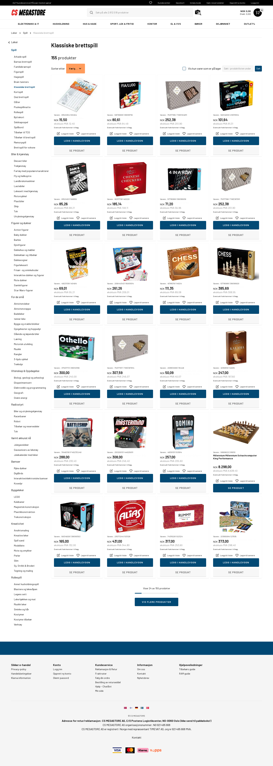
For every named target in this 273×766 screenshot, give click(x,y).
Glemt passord (61, 678)
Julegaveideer (21, 444)
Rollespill (18, 112)
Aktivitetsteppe (22, 308)
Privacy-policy (18, 669)
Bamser (15, 461)
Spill (14, 49)
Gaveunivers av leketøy (26, 449)
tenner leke (19, 318)
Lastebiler (19, 186)
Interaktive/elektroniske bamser (31, 478)
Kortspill (18, 91)
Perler (17, 555)
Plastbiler (19, 201)
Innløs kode (195, 3)
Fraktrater (101, 673)
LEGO (17, 496)
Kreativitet (17, 523)
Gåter (17, 102)
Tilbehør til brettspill (24, 137)
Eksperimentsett (23, 382)
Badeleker (19, 313)
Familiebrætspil (22, 66)
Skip (16, 206)
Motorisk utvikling (23, 344)
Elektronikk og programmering (30, 387)
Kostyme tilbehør (23, 619)
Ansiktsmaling (21, 530)
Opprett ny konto (237, 3)
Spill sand (19, 540)
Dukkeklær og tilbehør (25, 254)
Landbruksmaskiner (24, 181)
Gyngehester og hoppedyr (27, 328)
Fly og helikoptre (22, 175)
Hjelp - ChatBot (103, 686)
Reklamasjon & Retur (106, 669)
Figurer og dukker (21, 223)
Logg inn (255, 3)
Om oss (141, 669)
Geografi (18, 392)
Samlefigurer (21, 285)
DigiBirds (18, 473)
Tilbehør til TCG (22, 132)
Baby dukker (20, 234)
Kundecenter (164, 3)
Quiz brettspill (21, 97)
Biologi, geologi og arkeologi (29, 377)
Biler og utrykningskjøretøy (28, 411)
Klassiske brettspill (24, 86)
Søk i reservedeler (215, 3)
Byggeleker (17, 490)
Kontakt (141, 673)
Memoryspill (20, 142)
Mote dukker (20, 280)
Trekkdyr (18, 364)
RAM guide (184, 673)
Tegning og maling (23, 570)
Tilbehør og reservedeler (26, 426)
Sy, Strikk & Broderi (24, 565)
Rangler (18, 354)
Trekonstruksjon (22, 516)
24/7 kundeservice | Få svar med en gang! (32, 3)
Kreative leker (21, 535)
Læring (18, 339)
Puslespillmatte (22, 107)
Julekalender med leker (26, 454)
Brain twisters (21, 81)
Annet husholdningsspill (26, 584)
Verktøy (18, 624)
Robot (17, 421)
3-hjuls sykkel (21, 359)
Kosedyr (18, 483)
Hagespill (19, 76)
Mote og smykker (23, 550)
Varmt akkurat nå (21, 438)
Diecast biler (20, 160)
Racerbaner (20, 416)
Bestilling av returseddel (108, 682)
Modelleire (19, 545)
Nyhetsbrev (143, 678)
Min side (99, 690)
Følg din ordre (102, 678)
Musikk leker (20, 604)
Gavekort (180, 3)
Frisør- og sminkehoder (26, 270)
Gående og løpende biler (26, 333)
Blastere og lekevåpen (25, 589)
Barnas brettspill (23, 61)
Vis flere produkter (156, 601)
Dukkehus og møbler (24, 249)
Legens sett (20, 594)
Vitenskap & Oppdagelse (25, 370)
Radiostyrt (17, 404)
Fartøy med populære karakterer (31, 170)
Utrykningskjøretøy (24, 216)
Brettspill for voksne (24, 147)
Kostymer (19, 614)
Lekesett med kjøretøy (26, 191)
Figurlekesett (21, 265)
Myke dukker (20, 468)
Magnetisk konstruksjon (26, 506)
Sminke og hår (21, 609)
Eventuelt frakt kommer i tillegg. (66, 143)
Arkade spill (20, 56)
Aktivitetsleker (22, 303)
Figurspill (19, 71)
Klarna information (21, 678)
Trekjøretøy (20, 165)
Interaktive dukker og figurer (29, 275)
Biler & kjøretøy (20, 154)
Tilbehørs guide (187, 669)
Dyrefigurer (20, 244)
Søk (258, 68)
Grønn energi (20, 397)
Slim (16, 560)
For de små (17, 297)
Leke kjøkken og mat (25, 599)
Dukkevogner (21, 260)
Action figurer (21, 229)
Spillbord (19, 127)
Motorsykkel (20, 196)
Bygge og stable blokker (26, 323)
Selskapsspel (21, 122)
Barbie (17, 239)
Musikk (17, 349)
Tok (16, 211)
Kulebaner (19, 501)
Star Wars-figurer (23, 290)
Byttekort (19, 117)
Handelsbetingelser (21, 673)
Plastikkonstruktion (24, 511)
